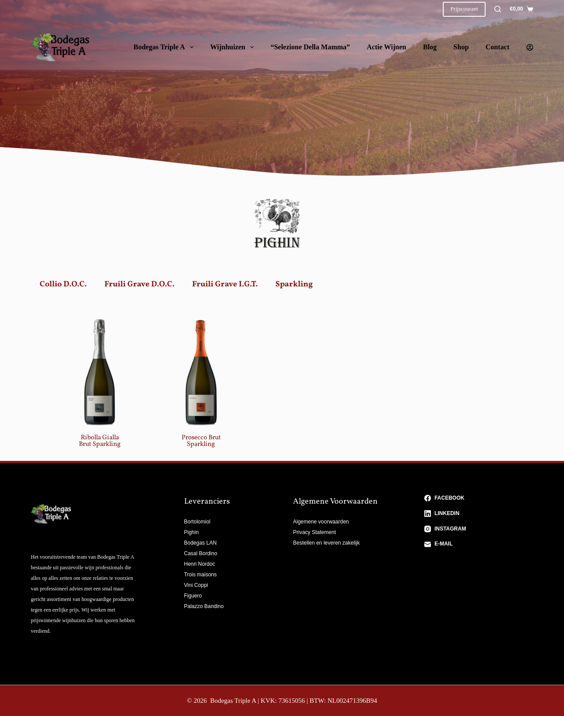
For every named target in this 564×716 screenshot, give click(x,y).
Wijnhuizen (233, 47)
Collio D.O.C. (63, 284)
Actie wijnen (386, 47)
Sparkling (294, 284)
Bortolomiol (197, 522)
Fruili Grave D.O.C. (139, 284)
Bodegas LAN (200, 543)
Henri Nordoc (199, 564)
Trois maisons (200, 574)
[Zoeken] (497, 9)
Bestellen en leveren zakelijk (326, 543)
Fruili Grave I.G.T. (225, 284)
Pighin (191, 532)
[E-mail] (479, 544)
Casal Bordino (200, 553)
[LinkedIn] (479, 513)
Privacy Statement (314, 532)
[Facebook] (479, 498)
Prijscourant (464, 8)
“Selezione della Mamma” (310, 47)
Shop (461, 47)
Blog (430, 47)
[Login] (530, 47)
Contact (497, 47)
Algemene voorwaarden (321, 522)
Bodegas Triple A (165, 47)
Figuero (193, 596)
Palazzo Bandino (204, 606)
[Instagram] (479, 529)
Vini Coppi (196, 585)
